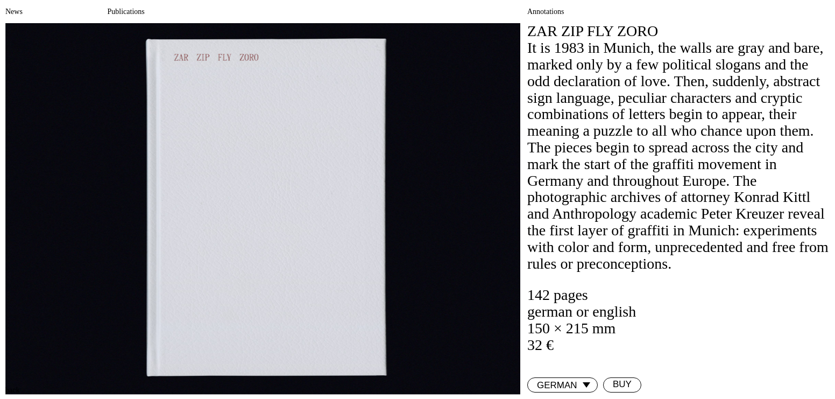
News (14, 12)
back (12, 390)
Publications (126, 12)
